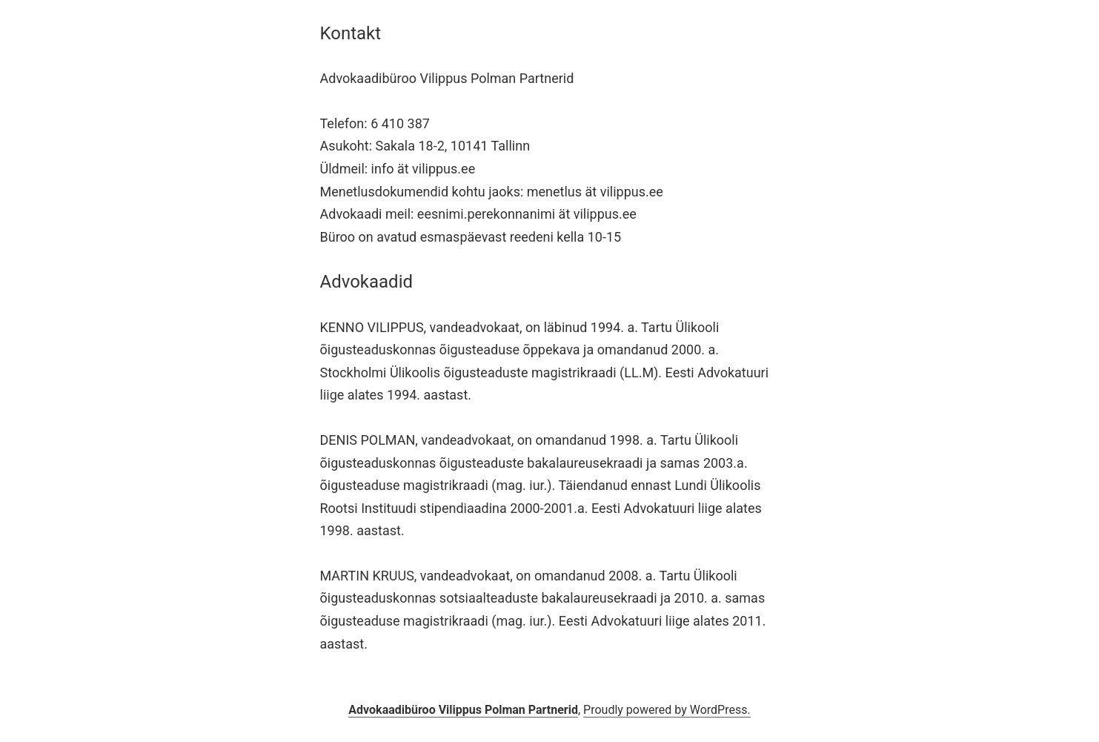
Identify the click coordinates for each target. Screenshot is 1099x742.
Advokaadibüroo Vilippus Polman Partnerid (463, 710)
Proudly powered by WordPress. (667, 710)
